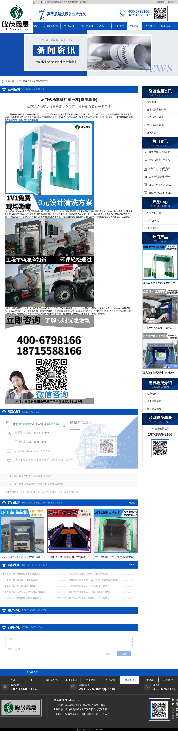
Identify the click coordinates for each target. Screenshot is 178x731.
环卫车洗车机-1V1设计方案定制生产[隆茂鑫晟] (22, 558)
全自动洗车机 (50, 26)
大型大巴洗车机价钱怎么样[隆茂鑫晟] (161, 193)
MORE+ (132, 503)
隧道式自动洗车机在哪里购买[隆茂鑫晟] (161, 152)
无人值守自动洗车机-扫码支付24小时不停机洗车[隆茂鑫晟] (160, 373)
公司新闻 (151, 102)
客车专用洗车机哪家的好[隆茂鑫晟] (161, 177)
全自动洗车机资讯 (156, 109)
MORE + (132, 565)
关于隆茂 (150, 26)
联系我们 (172, 2)
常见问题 (151, 132)
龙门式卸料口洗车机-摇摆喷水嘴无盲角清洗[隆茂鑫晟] (115, 558)
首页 (19, 81)
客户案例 (119, 26)
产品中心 (104, 26)
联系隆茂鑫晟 (154, 409)
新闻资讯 (134, 26)
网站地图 (161, 2)
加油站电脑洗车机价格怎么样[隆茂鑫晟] (161, 160)
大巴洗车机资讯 (155, 117)
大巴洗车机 (69, 26)
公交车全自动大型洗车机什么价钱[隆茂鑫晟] (161, 185)
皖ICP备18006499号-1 (93, 729)
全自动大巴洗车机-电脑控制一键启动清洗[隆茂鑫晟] (160, 329)
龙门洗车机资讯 (41, 81)
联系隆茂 (165, 26)
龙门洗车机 (87, 26)
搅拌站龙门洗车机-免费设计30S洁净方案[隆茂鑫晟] (160, 284)
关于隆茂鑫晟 (154, 401)
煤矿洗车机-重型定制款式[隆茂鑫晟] (68, 558)
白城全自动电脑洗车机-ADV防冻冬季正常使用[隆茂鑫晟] (160, 169)
